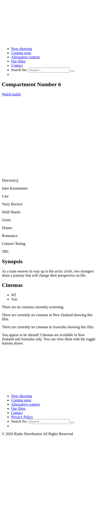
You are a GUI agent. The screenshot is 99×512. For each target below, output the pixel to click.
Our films (18, 61)
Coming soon (21, 53)
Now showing (21, 49)
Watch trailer (11, 94)
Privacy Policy (22, 417)
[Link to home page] (49, 41)
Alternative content (25, 57)
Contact (17, 65)
